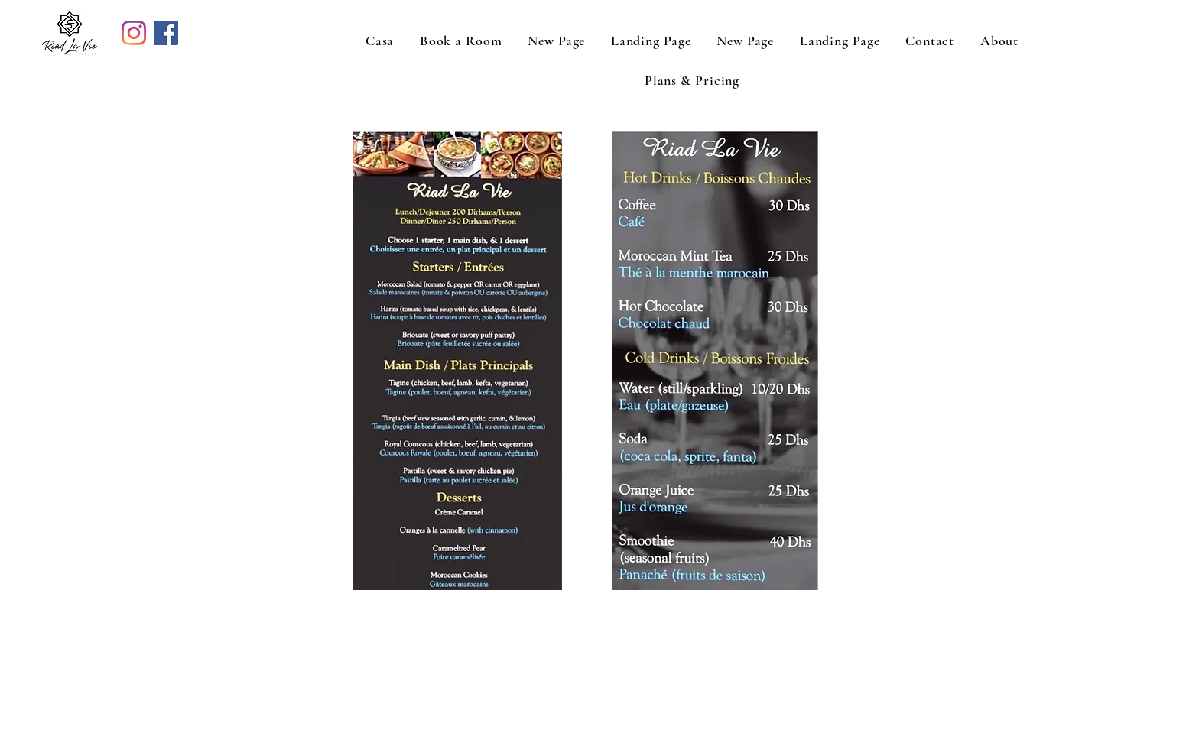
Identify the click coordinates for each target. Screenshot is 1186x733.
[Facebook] (166, 33)
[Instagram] (134, 33)
